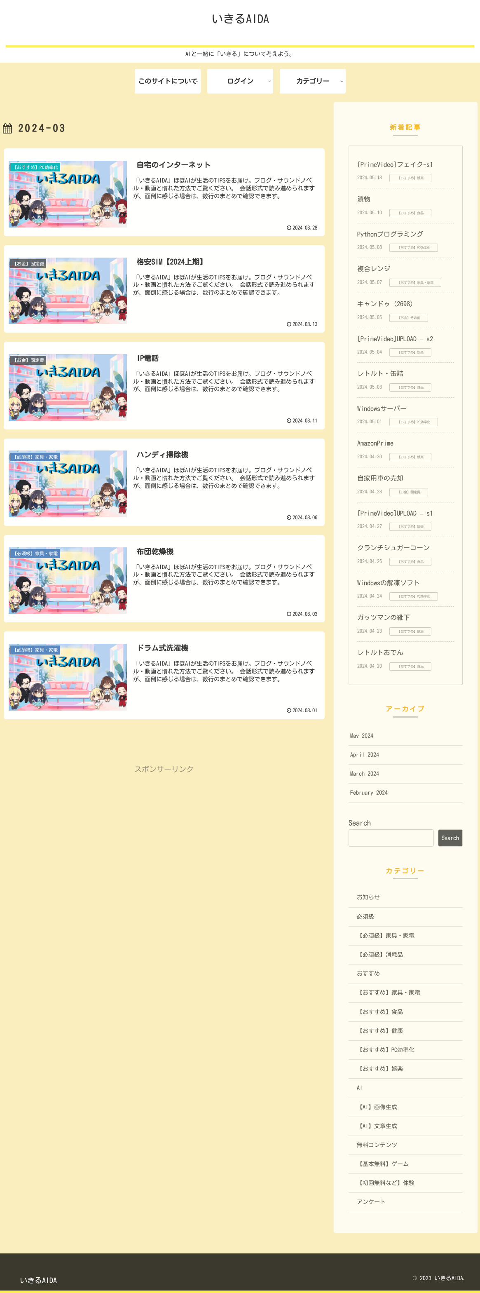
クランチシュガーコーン (393, 547)
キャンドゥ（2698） (387, 303)
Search (360, 822)
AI (360, 1088)
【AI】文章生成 (377, 1126)
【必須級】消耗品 (380, 954)
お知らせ (368, 897)
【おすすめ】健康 (380, 1031)
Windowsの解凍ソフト (388, 583)
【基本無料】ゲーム (383, 1164)
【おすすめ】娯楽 (380, 1069)
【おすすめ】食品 (380, 1012)
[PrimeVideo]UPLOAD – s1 (395, 513)
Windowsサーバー (382, 408)
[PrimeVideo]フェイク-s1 (395, 164)
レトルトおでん (380, 652)
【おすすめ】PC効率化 (385, 1050)
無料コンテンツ (377, 1145)
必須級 (365, 917)
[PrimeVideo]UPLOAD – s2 (395, 339)
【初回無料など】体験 (385, 1183)
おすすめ (368, 973)
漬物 (363, 199)
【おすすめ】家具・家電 (388, 992)
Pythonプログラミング (390, 234)
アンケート (371, 1202)
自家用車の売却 (380, 478)
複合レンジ (373, 268)
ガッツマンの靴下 (383, 617)
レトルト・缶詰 (380, 373)
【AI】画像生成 (377, 1107)
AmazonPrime (375, 443)
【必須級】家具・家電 (385, 936)
